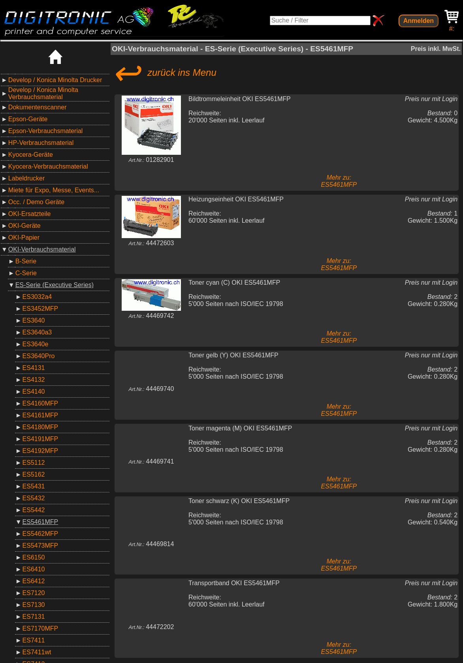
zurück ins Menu (164, 73)
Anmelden (418, 20)
